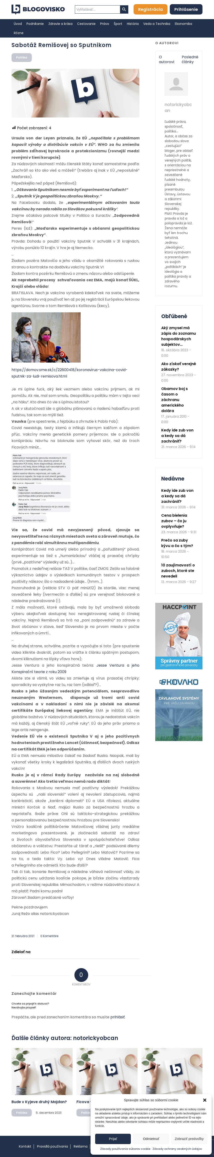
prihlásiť (117, 1017)
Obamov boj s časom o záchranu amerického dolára (174, 399)
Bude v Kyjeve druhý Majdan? (39, 1101)
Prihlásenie (186, 9)
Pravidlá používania (52, 1146)
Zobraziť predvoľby (189, 1139)
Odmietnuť (151, 1139)
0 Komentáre (49, 936)
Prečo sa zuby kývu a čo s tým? (177, 543)
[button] (204, 1100)
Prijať (113, 1139)
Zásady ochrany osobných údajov (177, 1149)
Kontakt (25, 1146)
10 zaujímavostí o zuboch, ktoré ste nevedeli (178, 570)
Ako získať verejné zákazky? (178, 366)
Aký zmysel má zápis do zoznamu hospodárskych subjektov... (178, 336)
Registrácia (150, 9)
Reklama (81, 1146)
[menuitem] (18, 23)
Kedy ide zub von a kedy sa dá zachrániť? (177, 436)
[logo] (38, 10)
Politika (21, 57)
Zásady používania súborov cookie (125, 1149)
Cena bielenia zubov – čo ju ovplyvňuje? (174, 521)
